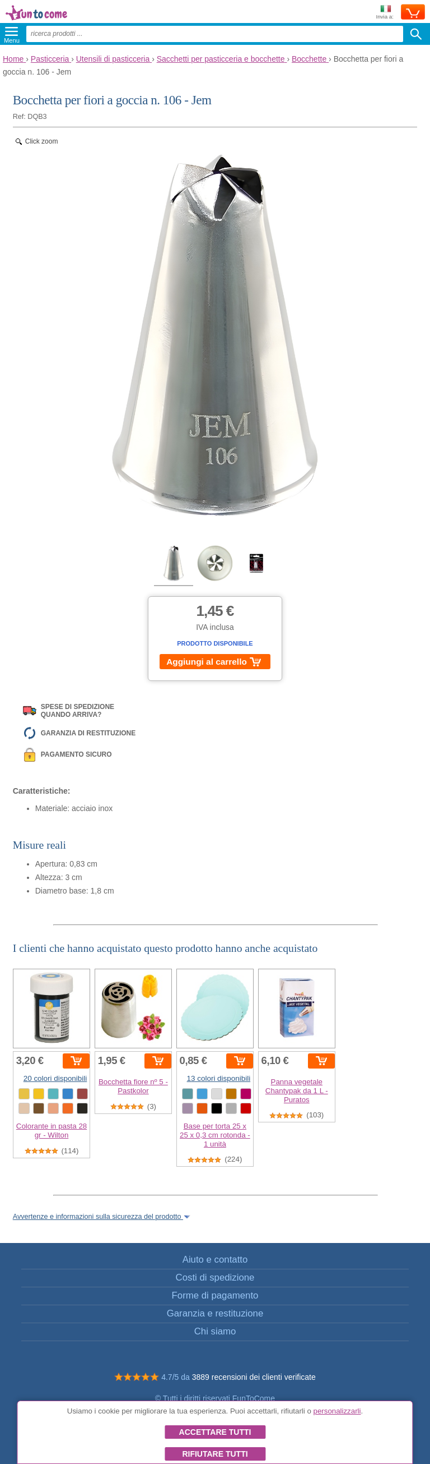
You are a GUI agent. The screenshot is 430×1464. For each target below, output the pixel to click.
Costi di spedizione (215, 1277)
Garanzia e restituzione (215, 1313)
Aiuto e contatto (215, 1259)
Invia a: (385, 13)
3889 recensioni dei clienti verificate (254, 1377)
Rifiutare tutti (214, 1453)
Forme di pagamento (215, 1295)
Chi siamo (215, 1331)
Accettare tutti (215, 1432)
